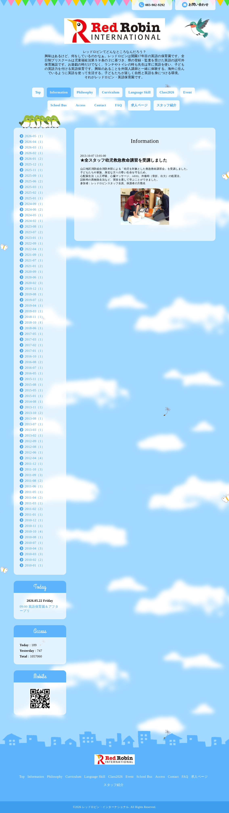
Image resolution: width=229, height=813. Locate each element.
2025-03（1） (35, 187)
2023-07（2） (35, 232)
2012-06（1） (35, 452)
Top (38, 92)
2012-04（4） (35, 458)
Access (80, 105)
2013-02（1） (35, 435)
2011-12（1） (35, 463)
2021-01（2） (35, 266)
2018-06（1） (35, 328)
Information (59, 92)
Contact (100, 105)
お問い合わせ (195, 4)
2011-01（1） (35, 514)
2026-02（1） (35, 153)
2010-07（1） (35, 542)
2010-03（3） (35, 554)
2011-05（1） (35, 492)
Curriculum (110, 92)
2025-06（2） (35, 181)
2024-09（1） (35, 204)
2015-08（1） (35, 384)
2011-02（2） (35, 509)
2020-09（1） (35, 271)
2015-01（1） (35, 396)
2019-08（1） (35, 294)
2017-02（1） (35, 345)
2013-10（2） (35, 413)
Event (187, 92)
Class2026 (167, 92)
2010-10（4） (35, 531)
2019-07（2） (35, 300)
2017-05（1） (35, 333)
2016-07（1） (35, 367)
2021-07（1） (35, 260)
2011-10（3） (35, 469)
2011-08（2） (35, 480)
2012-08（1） (35, 446)
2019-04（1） (35, 305)
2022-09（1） (35, 243)
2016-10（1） (35, 356)
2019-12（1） (35, 288)
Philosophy (85, 92)
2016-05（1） (35, 373)
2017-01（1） (35, 350)
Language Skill (139, 92)
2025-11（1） (35, 170)
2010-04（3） (35, 548)
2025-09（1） (35, 175)
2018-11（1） (35, 317)
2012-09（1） (35, 441)
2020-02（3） (35, 283)
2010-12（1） (35, 520)
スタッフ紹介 (167, 105)
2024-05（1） (35, 215)
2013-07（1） (35, 424)
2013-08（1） (35, 418)
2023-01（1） (35, 237)
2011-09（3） (35, 475)
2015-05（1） (35, 390)
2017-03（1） (35, 339)
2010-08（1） (35, 537)
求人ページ (139, 105)
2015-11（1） (35, 379)
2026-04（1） (35, 141)
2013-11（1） (35, 407)
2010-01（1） (35, 565)
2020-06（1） (35, 277)
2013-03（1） (35, 430)
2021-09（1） (35, 254)
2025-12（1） (35, 164)
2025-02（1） (35, 192)
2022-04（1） (35, 249)
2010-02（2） (35, 559)
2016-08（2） (35, 362)
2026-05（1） (35, 136)
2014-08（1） (35, 401)
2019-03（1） (35, 311)
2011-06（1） (35, 486)
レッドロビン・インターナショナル (105, 807)
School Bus (58, 105)
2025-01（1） (35, 198)
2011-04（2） (35, 497)
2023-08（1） (35, 226)
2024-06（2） (35, 209)
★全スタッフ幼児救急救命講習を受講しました (123, 160)
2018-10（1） (35, 322)
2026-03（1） (35, 147)
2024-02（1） (35, 221)
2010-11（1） (35, 526)
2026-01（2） (35, 158)
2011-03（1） (35, 503)
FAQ (118, 105)
